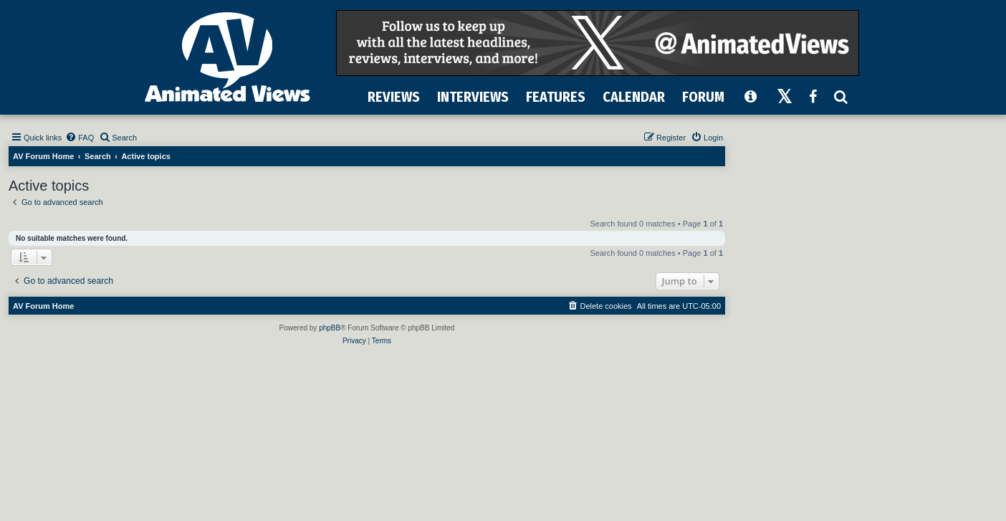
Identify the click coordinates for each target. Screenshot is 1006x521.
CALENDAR (634, 96)
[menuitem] (79, 137)
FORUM (703, 96)
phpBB (329, 328)
